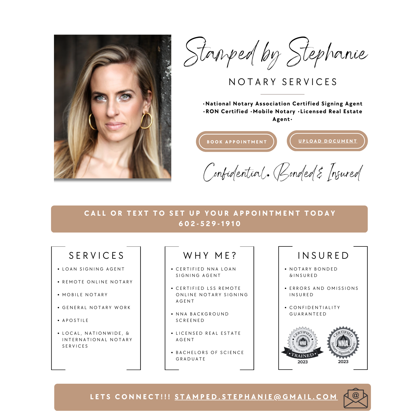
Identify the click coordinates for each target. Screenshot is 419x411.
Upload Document (328, 141)
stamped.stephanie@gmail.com (256, 397)
